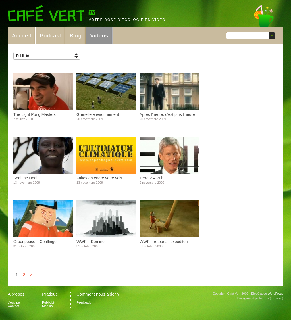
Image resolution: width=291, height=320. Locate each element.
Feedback (83, 302)
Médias (47, 306)
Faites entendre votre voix (99, 178)
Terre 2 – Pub (151, 178)
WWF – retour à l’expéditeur (164, 241)
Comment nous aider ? (97, 294)
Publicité (22, 56)
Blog (76, 36)
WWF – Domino (90, 241)
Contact (13, 306)
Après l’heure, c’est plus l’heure (167, 114)
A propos (16, 294)
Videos (99, 36)
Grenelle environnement (97, 114)
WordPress (275, 293)
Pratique (50, 294)
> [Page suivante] (31, 274)
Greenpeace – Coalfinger (35, 241)
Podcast (50, 36)
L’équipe (14, 302)
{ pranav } (276, 298)
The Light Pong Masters (34, 114)
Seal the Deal (25, 178)
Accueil (21, 36)
